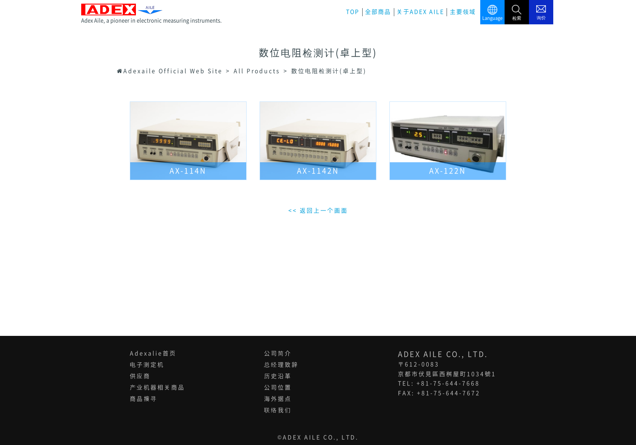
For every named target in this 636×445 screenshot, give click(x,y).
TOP (352, 12)
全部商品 (378, 12)
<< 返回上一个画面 (318, 210)
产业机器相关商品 (157, 387)
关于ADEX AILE (420, 12)
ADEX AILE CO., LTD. (321, 437)
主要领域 (463, 12)
